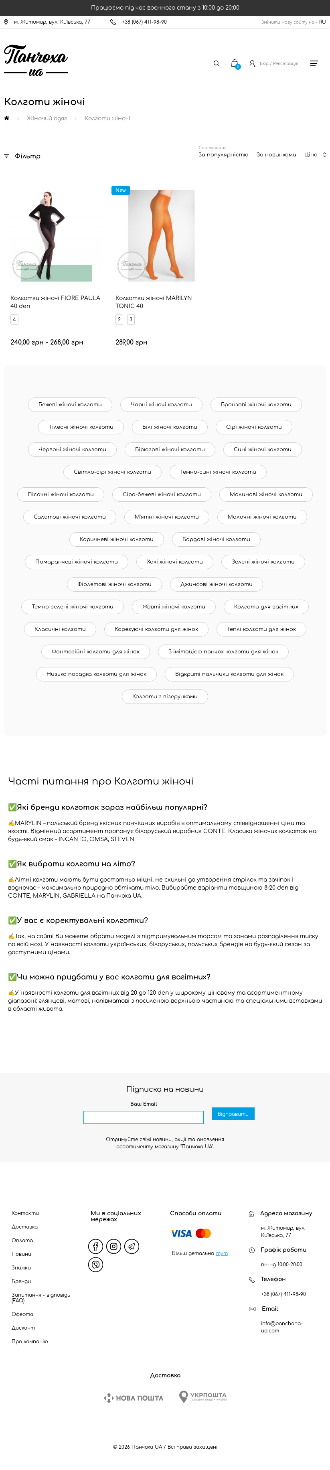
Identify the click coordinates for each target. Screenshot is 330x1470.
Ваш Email (143, 1104)
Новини (21, 1254)
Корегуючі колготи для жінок (156, 629)
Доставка (25, 1227)
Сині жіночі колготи (263, 449)
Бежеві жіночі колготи (70, 405)
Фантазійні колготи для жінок (96, 652)
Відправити (233, 1118)
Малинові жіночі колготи (266, 494)
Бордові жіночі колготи (216, 539)
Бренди (21, 1281)
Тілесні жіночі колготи (81, 427)
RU (322, 22)
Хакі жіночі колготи (175, 562)
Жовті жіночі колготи (173, 607)
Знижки (21, 1268)
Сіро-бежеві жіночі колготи (162, 494)
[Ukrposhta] (203, 1397)
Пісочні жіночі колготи (61, 494)
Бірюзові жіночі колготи (170, 449)
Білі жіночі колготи (169, 427)
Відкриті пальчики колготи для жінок (229, 674)
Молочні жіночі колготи (262, 517)
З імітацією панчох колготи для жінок (223, 652)
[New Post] (133, 1398)
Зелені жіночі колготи (263, 562)
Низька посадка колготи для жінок (96, 674)
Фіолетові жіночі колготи (114, 584)
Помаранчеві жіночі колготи (76, 562)
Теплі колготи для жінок (261, 629)
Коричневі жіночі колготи (117, 539)
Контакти (25, 1213)
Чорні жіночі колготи (161, 405)
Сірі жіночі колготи (254, 427)
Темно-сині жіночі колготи (218, 472)
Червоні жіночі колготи (72, 449)
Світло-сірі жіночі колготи (112, 472)
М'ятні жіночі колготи (167, 517)
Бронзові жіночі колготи (256, 405)
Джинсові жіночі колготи (216, 584)
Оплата (22, 1240)
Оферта (22, 1314)
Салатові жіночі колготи (70, 517)
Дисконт (23, 1328)
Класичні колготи (60, 629)
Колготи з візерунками (165, 697)
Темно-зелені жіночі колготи (72, 607)
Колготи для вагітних (266, 607)
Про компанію (30, 1341)
